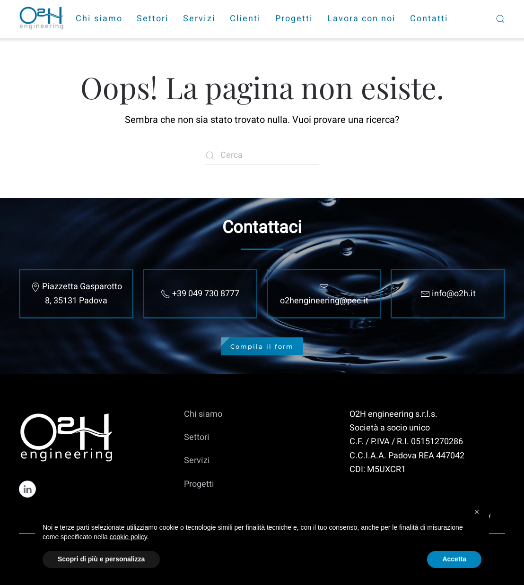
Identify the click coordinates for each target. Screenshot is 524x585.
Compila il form (262, 346)
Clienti (245, 18)
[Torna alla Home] (42, 19)
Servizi (199, 18)
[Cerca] (262, 155)
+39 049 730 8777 (205, 293)
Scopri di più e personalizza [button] (101, 559)
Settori (153, 18)
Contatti (429, 18)
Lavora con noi (361, 18)
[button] (476, 511)
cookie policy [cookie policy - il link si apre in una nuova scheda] (128, 537)
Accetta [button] (454, 559)
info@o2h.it (454, 293)
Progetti (294, 18)
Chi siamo (99, 18)
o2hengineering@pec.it (324, 300)
